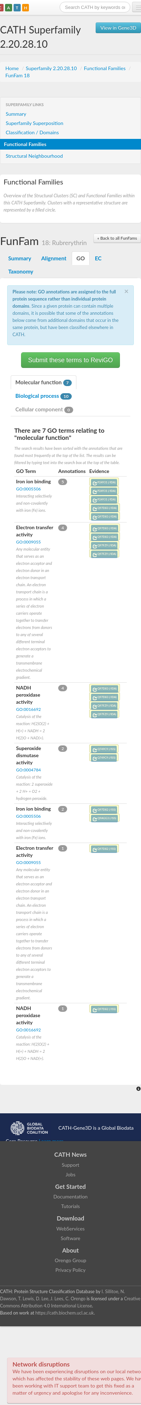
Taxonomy (20, 271)
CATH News (70, 1154)
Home (12, 68)
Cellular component (44, 409)
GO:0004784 (28, 769)
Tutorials (70, 1206)
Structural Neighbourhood (34, 156)
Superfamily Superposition (34, 123)
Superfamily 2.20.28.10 (52, 68)
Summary (16, 114)
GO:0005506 (28, 488)
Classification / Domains (32, 132)
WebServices (70, 1229)
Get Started (70, 1186)
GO (80, 258)
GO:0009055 (28, 542)
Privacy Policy (70, 1270)
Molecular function (43, 382)
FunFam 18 (17, 75)
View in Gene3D (118, 28)
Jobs (71, 1174)
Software (70, 1238)
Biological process (43, 396)
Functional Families (105, 68)
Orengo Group (70, 1260)
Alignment (53, 258)
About (70, 1250)
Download (70, 1218)
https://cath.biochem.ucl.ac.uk (64, 1313)
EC (98, 258)
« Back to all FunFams (117, 238)
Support (70, 1165)
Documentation (71, 1196)
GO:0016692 (28, 709)
